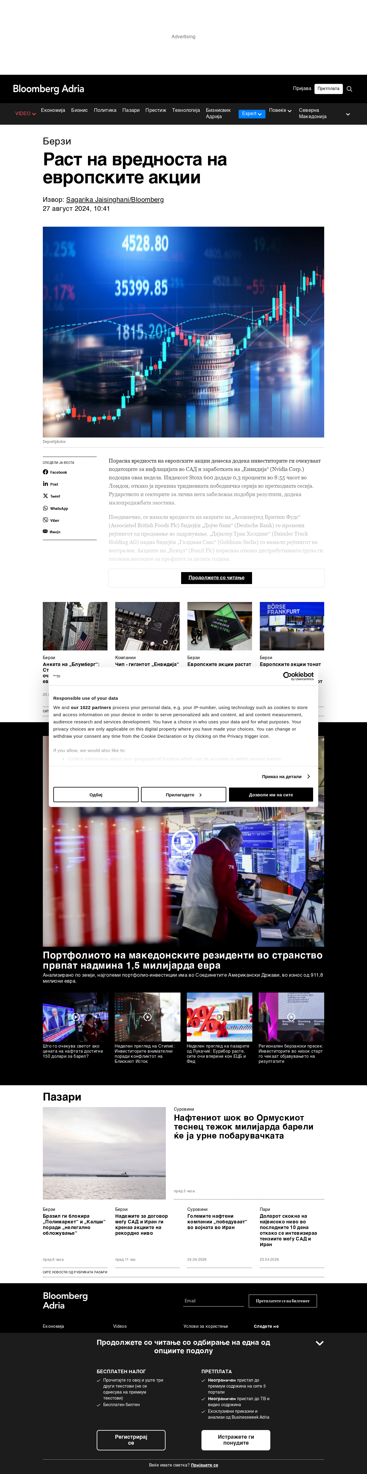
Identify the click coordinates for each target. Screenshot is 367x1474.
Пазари (130, 110)
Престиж (155, 110)
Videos (120, 1326)
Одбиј (96, 794)
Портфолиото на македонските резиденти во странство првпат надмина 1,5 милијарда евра (183, 961)
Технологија (186, 110)
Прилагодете (183, 794)
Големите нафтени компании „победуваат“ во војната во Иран (217, 1222)
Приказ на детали (281, 776)
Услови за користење (206, 1326)
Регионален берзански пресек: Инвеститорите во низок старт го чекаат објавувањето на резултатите (291, 1053)
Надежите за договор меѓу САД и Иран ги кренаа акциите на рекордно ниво (141, 1225)
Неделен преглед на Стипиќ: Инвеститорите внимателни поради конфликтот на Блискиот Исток (145, 1053)
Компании (125, 658)
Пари (265, 1210)
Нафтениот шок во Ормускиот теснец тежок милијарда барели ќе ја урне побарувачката (244, 1127)
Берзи (49, 658)
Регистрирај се (131, 1440)
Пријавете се (204, 1465)
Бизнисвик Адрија (218, 113)
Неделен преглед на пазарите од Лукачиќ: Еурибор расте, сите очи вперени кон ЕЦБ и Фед (218, 1053)
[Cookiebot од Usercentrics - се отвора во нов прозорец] (287, 676)
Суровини (184, 1109)
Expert (252, 114)
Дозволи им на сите (271, 794)
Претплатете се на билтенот (283, 1301)
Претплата (329, 89)
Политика (105, 110)
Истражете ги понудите (236, 1440)
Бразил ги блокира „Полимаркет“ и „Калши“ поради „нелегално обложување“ (74, 1225)
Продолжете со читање (217, 578)
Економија (53, 110)
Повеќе (280, 111)
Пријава (302, 88)
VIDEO (25, 114)
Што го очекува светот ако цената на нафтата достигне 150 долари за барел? (73, 1051)
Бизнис (79, 110)
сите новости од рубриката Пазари (75, 1272)
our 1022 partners (91, 707)
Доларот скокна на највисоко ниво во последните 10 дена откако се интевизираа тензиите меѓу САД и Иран (288, 1230)
